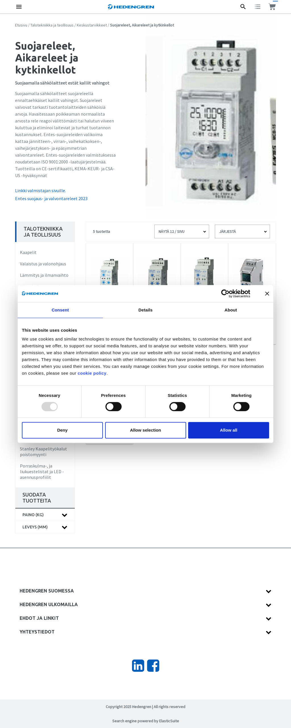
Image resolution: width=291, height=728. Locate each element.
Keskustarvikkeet (92, 25)
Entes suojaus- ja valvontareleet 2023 (51, 198)
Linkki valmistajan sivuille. (40, 190)
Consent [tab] (60, 309)
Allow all (228, 430)
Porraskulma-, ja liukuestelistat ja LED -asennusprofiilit (42, 471)
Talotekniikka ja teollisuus (52, 25)
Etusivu (21, 25)
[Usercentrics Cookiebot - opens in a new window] (230, 293)
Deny (62, 430)
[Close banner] (267, 294)
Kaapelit (28, 252)
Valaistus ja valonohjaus (43, 263)
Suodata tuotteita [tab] (36, 497)
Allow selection (145, 430)
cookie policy (92, 373)
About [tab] (231, 309)
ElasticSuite (169, 720)
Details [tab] (145, 309)
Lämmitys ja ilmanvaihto (44, 275)
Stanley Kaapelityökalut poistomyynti (43, 451)
